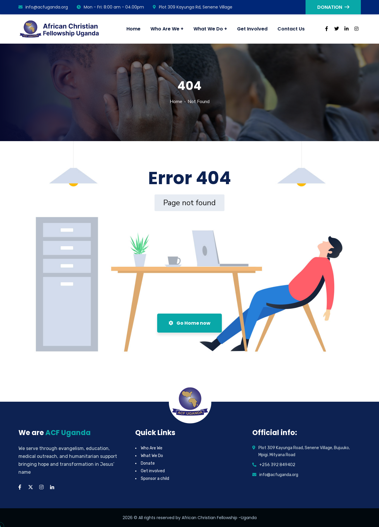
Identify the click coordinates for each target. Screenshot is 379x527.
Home (176, 101)
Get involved (153, 470)
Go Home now (189, 323)
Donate (148, 463)
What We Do (152, 455)
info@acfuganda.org (43, 7)
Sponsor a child (155, 478)
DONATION (333, 7)
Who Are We (151, 448)
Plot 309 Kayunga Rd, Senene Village (192, 7)
